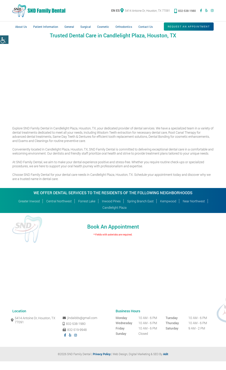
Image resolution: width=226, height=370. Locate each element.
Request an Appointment (187, 27)
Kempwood (168, 210)
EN (113, 11)
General (69, 27)
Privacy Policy (102, 363)
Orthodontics (123, 27)
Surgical (85, 27)
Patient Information (45, 27)
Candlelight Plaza (114, 216)
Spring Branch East (140, 210)
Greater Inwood (29, 210)
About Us (21, 27)
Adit (165, 363)
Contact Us (145, 27)
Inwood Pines (111, 210)
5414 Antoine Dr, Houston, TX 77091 (145, 11)
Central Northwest (59, 210)
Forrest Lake (86, 210)
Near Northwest (194, 210)
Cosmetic (103, 27)
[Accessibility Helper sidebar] (4, 39)
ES (118, 11)
